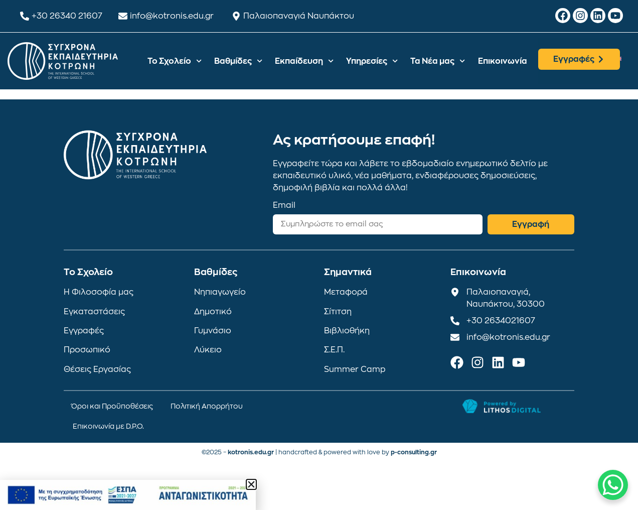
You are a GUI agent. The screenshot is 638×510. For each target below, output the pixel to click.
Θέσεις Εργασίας (97, 369)
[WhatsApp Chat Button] (613, 485)
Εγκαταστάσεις (94, 312)
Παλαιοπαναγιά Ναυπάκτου (298, 16)
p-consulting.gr (414, 452)
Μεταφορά (346, 292)
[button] (251, 484)
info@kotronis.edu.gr (172, 16)
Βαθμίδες (238, 61)
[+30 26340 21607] (24, 16)
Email (284, 205)
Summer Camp (355, 369)
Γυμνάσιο (212, 331)
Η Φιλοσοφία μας (98, 292)
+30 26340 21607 (67, 16)
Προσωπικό (87, 350)
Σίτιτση (338, 312)
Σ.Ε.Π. (334, 350)
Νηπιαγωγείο (220, 292)
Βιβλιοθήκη (347, 331)
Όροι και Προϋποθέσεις (112, 406)
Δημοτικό (213, 312)
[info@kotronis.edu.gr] (122, 16)
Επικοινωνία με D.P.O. (108, 426)
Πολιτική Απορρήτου (207, 406)
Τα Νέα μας (437, 61)
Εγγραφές (84, 331)
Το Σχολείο (174, 61)
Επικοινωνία (502, 61)
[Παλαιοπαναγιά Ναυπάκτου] (236, 16)
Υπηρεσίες (372, 61)
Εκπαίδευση (304, 61)
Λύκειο (208, 350)
